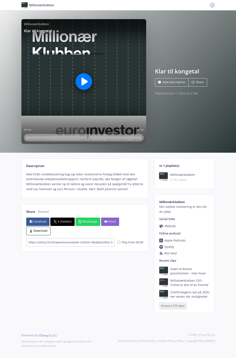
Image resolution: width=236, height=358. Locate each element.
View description (171, 82)
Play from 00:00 (130, 242)
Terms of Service (127, 341)
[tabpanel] (84, 182)
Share (198, 82)
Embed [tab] (43, 211)
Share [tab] (30, 211)
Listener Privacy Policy (171, 341)
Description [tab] (35, 166)
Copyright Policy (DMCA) (201, 341)
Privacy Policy (148, 341)
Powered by (39, 335)
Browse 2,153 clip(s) (173, 305)
